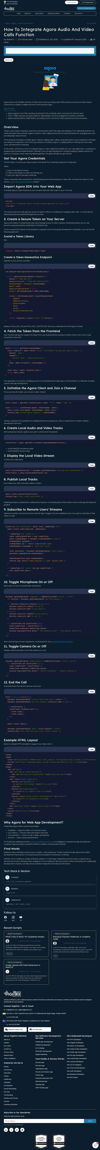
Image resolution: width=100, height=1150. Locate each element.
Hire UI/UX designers (74, 1065)
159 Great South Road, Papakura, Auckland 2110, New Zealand (28, 1021)
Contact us (7, 1049)
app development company (62, 642)
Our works (7, 1046)
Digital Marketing (41, 1054)
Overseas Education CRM (44, 1078)
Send (90, 1121)
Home (19, 13)
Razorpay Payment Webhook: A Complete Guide (71, 938)
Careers (6, 1043)
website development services (42, 842)
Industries (39, 13)
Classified (7, 1082)
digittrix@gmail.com (25, 1010)
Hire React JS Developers (75, 1046)
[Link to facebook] (11, 1130)
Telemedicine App (41, 1069)
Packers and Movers (11, 1098)
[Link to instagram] (17, 1130)
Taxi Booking (8, 1095)
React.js (9, 953)
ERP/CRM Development (43, 1051)
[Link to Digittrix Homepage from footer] (12, 993)
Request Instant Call (13, 1029)
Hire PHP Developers (74, 1039)
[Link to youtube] (22, 1130)
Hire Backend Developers (75, 1074)
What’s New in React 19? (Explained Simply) (25, 937)
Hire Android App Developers (77, 1058)
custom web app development (21, 182)
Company (67, 13)
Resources (78, 13)
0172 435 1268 (12, 1017)
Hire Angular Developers (75, 1043)
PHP (55, 956)
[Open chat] (95, 1145)
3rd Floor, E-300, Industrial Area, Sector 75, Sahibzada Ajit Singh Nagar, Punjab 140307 (36, 1013)
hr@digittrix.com (12, 1010)
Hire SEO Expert (72, 1077)
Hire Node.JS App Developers (77, 1049)
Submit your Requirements (86, 8)
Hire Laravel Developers (75, 1062)
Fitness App (39, 1075)
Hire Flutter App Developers (76, 1052)
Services (27, 13)
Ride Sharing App (41, 1081)
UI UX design (39, 1048)
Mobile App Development (44, 1042)
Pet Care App (39, 1066)
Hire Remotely (35, 1029)
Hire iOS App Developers (75, 1055)
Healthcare (7, 1079)
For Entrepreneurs (88, 2)
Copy (92, 196)
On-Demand (8, 1085)
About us (7, 1039)
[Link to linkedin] (6, 1130)
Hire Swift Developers (74, 1071)
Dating (6, 1067)
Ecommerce (8, 1070)
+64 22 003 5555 (11, 4)
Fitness (6, 1076)
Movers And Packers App (44, 1072)
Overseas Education (11, 1104)
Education (7, 1073)
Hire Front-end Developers (76, 1068)
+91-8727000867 (11, 2)
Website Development (25, 23)
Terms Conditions (10, 1058)
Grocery (6, 1101)
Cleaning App (39, 1084)
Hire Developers (53, 13)
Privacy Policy (8, 1052)
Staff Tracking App (41, 1088)
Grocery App (39, 1062)
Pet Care (7, 1092)
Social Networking (10, 1089)
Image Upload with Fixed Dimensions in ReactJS (23, 966)
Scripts (13, 23)
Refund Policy (8, 1055)
